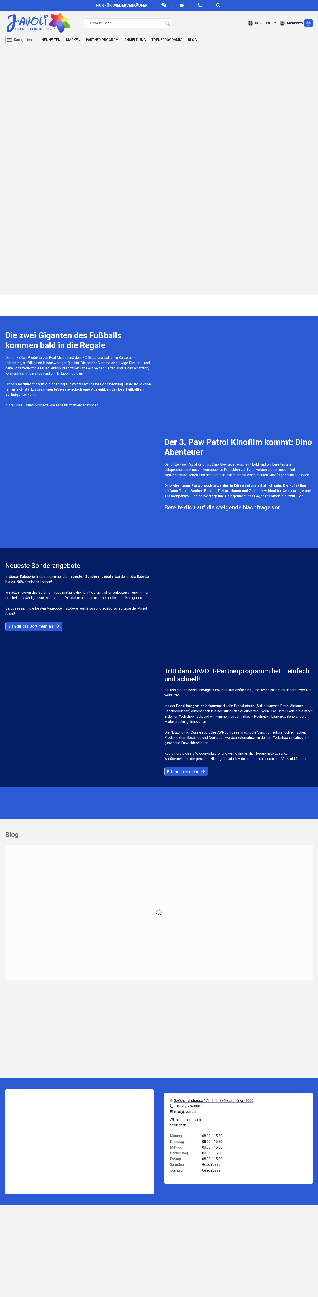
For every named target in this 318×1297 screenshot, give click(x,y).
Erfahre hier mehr (186, 771)
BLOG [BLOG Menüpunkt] (192, 40)
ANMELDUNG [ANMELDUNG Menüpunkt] (135, 40)
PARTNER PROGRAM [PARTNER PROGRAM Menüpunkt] (102, 40)
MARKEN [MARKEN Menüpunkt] (73, 40)
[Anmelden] (291, 23)
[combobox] (128, 23)
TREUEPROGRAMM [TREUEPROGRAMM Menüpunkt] (166, 40)
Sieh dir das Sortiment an (33, 626)
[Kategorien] (19, 40)
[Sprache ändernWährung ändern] (262, 23)
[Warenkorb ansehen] (308, 23)
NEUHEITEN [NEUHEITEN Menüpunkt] (51, 40)
